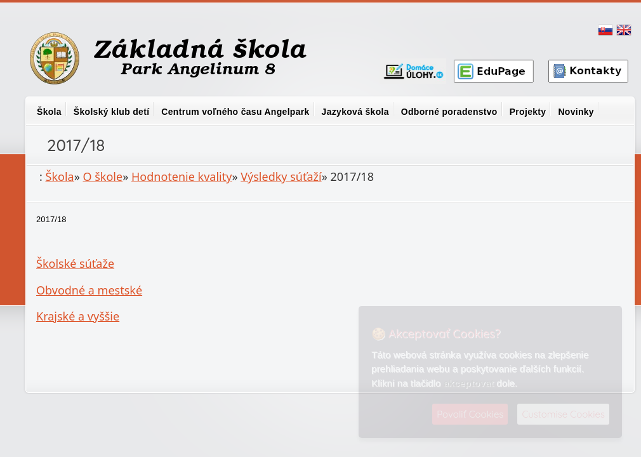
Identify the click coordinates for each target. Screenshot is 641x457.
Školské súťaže (75, 263)
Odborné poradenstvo (449, 112)
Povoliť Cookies (470, 414)
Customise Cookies (563, 414)
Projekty (528, 112)
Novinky (576, 112)
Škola (49, 112)
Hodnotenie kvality (181, 176)
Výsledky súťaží (281, 176)
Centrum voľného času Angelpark (235, 112)
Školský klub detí (111, 112)
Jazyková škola (355, 112)
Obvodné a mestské (89, 290)
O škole (103, 176)
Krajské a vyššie (77, 316)
